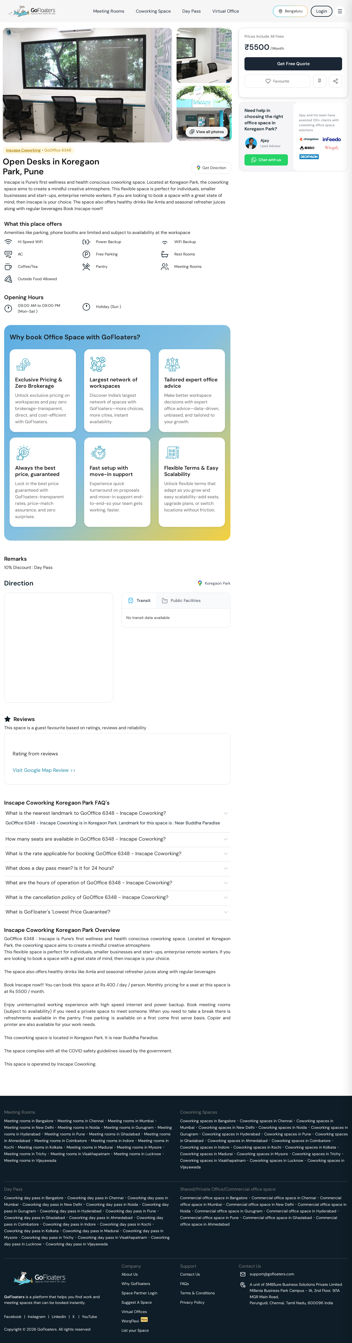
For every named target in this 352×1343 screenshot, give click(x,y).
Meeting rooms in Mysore (139, 1147)
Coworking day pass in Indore (69, 1224)
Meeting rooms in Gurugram (128, 1127)
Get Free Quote (293, 64)
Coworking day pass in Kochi (125, 1224)
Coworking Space (153, 11)
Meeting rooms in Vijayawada (30, 1160)
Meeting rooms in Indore (112, 1140)
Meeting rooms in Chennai (80, 1120)
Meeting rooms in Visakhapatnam (80, 1153)
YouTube (89, 1316)
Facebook (12, 1316)
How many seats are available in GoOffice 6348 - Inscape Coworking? (86, 839)
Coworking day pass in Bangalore (33, 1197)
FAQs (184, 1283)
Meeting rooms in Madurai (90, 1147)
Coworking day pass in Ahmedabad (101, 1217)
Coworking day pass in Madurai (91, 1230)
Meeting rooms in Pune (65, 1134)
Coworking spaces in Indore (204, 1147)
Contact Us (190, 1274)
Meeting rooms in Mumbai (131, 1120)
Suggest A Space (137, 1302)
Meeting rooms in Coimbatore (60, 1140)
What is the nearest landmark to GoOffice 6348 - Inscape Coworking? (86, 813)
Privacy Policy (192, 1302)
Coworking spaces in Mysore (262, 1153)
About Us (130, 1274)
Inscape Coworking (23, 150)
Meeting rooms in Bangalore (28, 1120)
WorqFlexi (135, 1321)
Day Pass (191, 11)
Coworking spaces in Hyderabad (231, 1134)
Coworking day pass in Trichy (47, 1237)
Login (321, 11)
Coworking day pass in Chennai (95, 1197)
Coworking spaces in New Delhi (226, 1127)
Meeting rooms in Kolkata (40, 1147)
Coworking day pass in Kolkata (31, 1230)
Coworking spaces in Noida (282, 1127)
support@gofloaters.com (272, 1274)
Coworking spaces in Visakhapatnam (213, 1160)
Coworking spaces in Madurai (206, 1153)
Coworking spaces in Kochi (257, 1147)
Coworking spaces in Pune (287, 1134)
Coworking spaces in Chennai (266, 1120)
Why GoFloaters (136, 1283)
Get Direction (211, 167)
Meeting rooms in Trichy (25, 1153)
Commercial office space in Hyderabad (301, 1211)
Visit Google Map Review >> (44, 770)
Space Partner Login (139, 1292)
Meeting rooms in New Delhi (29, 1127)
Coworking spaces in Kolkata (310, 1147)
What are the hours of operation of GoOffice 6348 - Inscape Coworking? (89, 882)
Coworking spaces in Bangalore (208, 1120)
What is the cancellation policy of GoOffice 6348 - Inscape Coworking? (87, 897)
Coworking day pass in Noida (112, 1204)
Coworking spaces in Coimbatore (301, 1140)
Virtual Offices (134, 1311)
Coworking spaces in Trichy (316, 1153)
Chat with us (266, 160)
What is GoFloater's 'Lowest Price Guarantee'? (58, 912)
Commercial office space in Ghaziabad (277, 1217)
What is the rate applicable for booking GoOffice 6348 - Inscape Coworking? (93, 853)
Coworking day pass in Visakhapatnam (112, 1237)
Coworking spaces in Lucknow (276, 1160)
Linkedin (59, 1316)
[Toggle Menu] (340, 11)
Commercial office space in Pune (209, 1217)
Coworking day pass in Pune (131, 1211)
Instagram (36, 1316)
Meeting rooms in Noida (79, 1127)
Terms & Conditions (197, 1292)
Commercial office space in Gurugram (228, 1211)
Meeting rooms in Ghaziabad (114, 1134)
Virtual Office (225, 11)
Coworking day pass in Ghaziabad (34, 1217)
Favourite (277, 81)
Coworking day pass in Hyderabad (70, 1211)
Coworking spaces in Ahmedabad (238, 1140)
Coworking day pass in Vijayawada (77, 1244)
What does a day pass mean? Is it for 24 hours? (60, 868)
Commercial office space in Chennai (284, 1197)
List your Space (135, 1330)
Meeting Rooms (108, 11)
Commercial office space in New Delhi (260, 1204)
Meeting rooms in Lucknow (137, 1153)
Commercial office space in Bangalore (214, 1197)
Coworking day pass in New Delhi (52, 1204)
